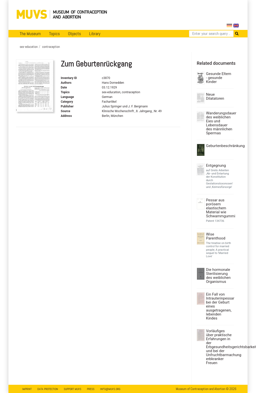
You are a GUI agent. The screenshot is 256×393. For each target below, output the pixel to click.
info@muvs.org (110, 389)
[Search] (211, 33)
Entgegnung (216, 165)
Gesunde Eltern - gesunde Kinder (218, 78)
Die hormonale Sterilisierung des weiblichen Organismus (218, 276)
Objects (74, 34)
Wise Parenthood (215, 236)
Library (94, 34)
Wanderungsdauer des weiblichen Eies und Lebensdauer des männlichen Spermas (219, 123)
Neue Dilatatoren (215, 96)
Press (90, 389)
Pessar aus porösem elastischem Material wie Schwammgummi (219, 208)
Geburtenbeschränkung (219, 146)
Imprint (27, 389)
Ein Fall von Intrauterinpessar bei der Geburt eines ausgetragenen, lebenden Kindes (219, 306)
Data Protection (47, 389)
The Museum (30, 34)
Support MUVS (72, 389)
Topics (54, 34)
